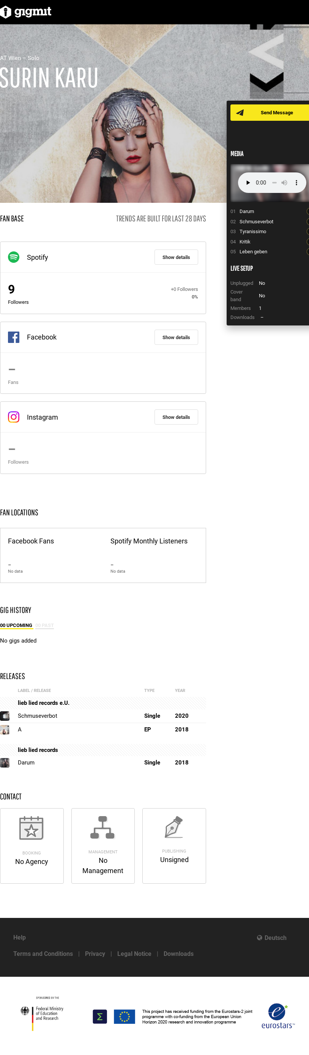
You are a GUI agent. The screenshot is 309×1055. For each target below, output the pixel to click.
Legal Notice (134, 953)
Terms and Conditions (43, 953)
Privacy (95, 953)
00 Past (44, 625)
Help (19, 937)
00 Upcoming (16, 625)
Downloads (179, 953)
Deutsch (276, 937)
